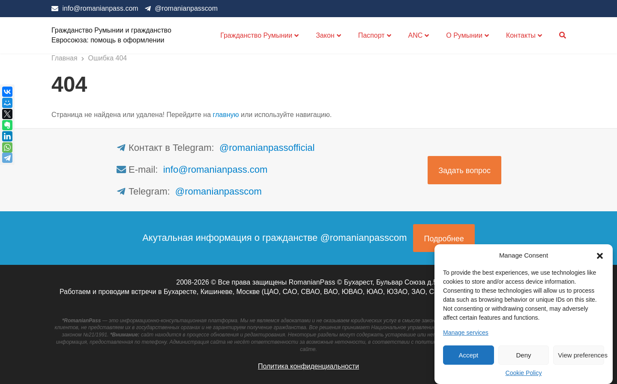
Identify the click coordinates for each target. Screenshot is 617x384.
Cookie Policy (524, 372)
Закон (325, 35)
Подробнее (444, 238)
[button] (600, 255)
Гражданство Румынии (256, 35)
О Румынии (464, 35)
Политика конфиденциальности (308, 366)
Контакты (521, 35)
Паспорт (371, 35)
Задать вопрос (464, 170)
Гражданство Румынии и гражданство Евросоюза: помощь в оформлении (111, 35)
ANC (415, 35)
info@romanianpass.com (100, 8)
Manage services (465, 332)
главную (226, 114)
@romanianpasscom (186, 8)
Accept (468, 355)
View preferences (581, 355)
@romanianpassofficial (266, 147)
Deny (523, 355)
